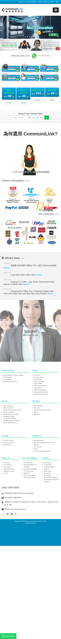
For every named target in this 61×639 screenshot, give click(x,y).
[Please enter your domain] (19, 118)
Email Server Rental (9, 418)
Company (6, 463)
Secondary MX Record (41, 392)
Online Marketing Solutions (42, 451)
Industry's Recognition (30, 469)
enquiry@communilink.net (18, 509)
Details (8, 103)
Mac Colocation (8, 406)
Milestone (27, 473)
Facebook (3, 514)
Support (40, 2)
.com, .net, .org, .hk (35, 117)
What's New (47, 463)
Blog (16, 514)
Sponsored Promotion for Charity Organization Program (51, 479)
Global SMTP (38, 383)
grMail (36, 412)
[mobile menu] (56, 10)
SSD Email (37, 375)
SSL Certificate (38, 406)
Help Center (47, 471)
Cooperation (48, 465)
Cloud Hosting (7, 379)
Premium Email (38, 377)
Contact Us (21, 2)
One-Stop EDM (38, 440)
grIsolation (37, 414)
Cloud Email (37, 379)
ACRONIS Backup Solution (42, 410)
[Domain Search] (46, 118)
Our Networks (7, 465)
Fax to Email (38, 447)
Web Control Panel (29, 475)
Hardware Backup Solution (11, 420)
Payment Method (31, 2)
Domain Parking (8, 440)
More (27, 181)
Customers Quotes (29, 477)
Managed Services (9, 416)
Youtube (7, 514)
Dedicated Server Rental (11, 414)
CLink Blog (47, 475)
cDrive (36, 449)
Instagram (11, 514)
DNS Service (7, 445)
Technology (6, 467)
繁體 (57, 2)
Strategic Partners (9, 471)
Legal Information (8, 469)
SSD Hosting (7, 377)
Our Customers (28, 463)
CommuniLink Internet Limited (37, 521)
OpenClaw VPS (8, 408)
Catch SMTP (38, 388)
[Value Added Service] (10, 381)
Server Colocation (8, 412)
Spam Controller (39, 381)
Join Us (5, 473)
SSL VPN (37, 408)
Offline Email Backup (40, 390)
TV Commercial (28, 471)
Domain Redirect (8, 442)
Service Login (49, 2)
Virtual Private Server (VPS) (12, 410)
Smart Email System (40, 386)
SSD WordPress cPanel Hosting (13, 375)
